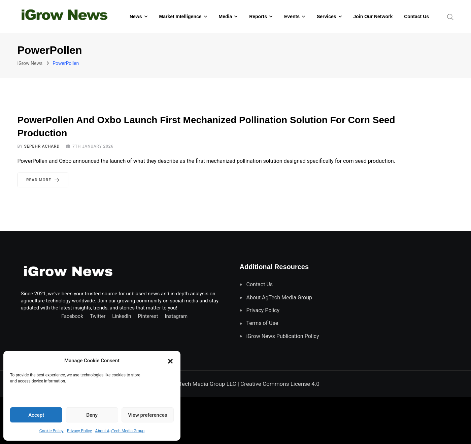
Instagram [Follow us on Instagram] (176, 316)
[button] (170, 360)
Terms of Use (262, 323)
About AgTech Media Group (120, 431)
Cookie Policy (51, 431)
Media (225, 16)
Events (292, 16)
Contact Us (416, 16)
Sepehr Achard (42, 146)
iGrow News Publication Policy (282, 336)
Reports (258, 16)
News (136, 16)
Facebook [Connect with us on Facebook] (72, 316)
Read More (44, 180)
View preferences (147, 415)
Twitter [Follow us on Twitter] (97, 316)
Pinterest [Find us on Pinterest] (148, 316)
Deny (92, 415)
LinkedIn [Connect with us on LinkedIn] (121, 316)
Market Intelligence (180, 16)
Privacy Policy (79, 431)
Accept (36, 415)
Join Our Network (373, 16)
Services (326, 16)
